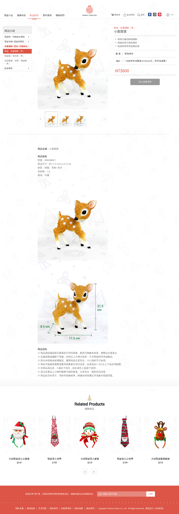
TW (173, 15)
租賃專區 (8, 68)
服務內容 (21, 15)
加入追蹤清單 (144, 81)
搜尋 (142, 15)
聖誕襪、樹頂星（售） (14, 56)
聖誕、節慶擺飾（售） (14, 51)
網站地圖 (79, 508)
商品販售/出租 (34, 16)
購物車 (117, 15)
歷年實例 (47, 15)
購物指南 (31, 508)
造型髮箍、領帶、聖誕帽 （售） (15, 62)
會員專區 (131, 15)
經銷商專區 (66, 508)
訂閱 (151, 494)
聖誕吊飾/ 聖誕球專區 (14, 41)
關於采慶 (19, 508)
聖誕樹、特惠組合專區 (14, 37)
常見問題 (42, 508)
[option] (73, 67)
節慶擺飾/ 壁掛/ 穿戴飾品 (15, 46)
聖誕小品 (8, 15)
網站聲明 (90, 508)
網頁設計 (150, 508)
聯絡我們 (60, 15)
